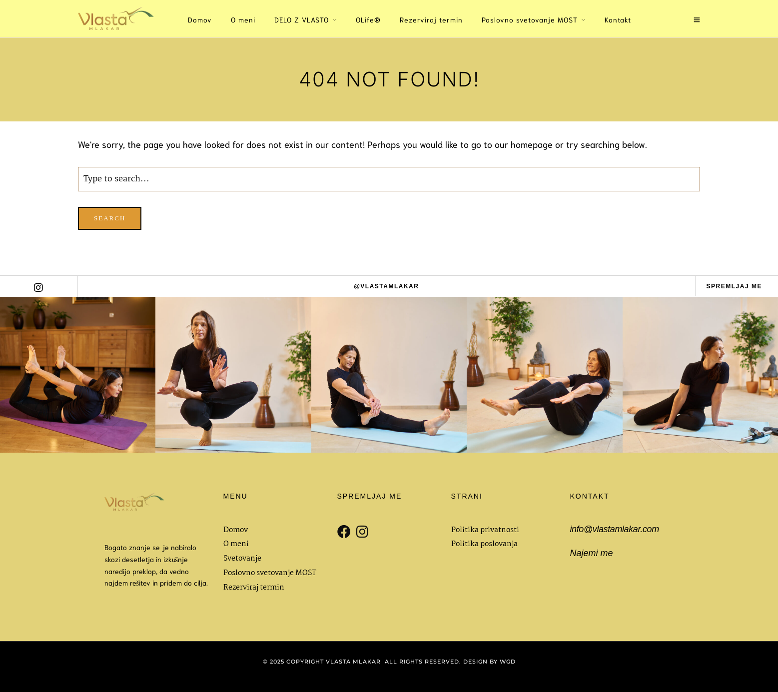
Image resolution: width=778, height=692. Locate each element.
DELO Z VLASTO (301, 19)
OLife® (368, 19)
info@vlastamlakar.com (614, 529)
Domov (200, 19)
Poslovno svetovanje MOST (530, 19)
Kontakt (618, 19)
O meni (243, 19)
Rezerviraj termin (431, 19)
